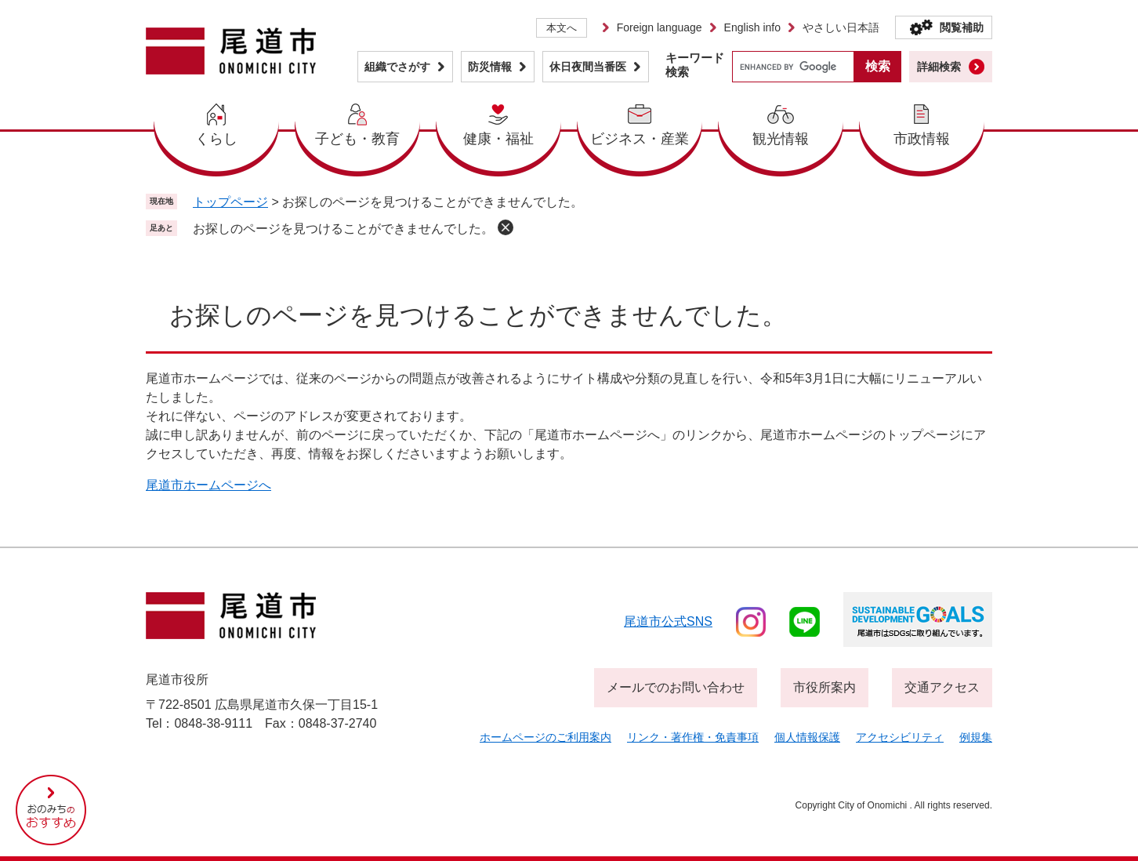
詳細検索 (939, 66)
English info (752, 27)
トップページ (230, 202)
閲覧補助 (962, 27)
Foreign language (659, 27)
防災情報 (490, 66)
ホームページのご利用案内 (545, 737)
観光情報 (780, 139)
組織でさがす (397, 66)
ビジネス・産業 (639, 139)
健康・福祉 (498, 139)
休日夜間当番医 (587, 66)
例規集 (975, 737)
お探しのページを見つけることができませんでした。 (343, 228)
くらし (216, 139)
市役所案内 (824, 687)
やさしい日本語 (841, 27)
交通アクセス (942, 687)
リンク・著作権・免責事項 (693, 737)
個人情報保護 (807, 737)
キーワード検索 (694, 64)
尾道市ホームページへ (208, 485)
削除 (505, 227)
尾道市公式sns (668, 621)
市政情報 (921, 139)
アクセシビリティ (900, 737)
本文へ (561, 28)
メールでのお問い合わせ (676, 687)
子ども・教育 (357, 139)
